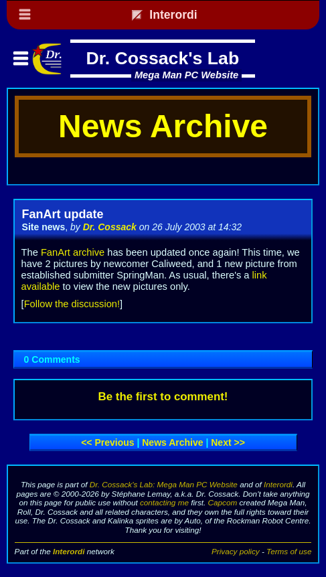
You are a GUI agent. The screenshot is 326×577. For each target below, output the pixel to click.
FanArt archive (72, 252)
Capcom (223, 502)
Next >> (228, 442)
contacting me (164, 502)
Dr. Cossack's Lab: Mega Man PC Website (164, 484)
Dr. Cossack (110, 227)
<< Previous (107, 442)
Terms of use (288, 551)
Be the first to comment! (163, 396)
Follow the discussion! (72, 304)
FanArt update (63, 214)
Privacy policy (236, 551)
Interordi (278, 484)
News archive (172, 442)
